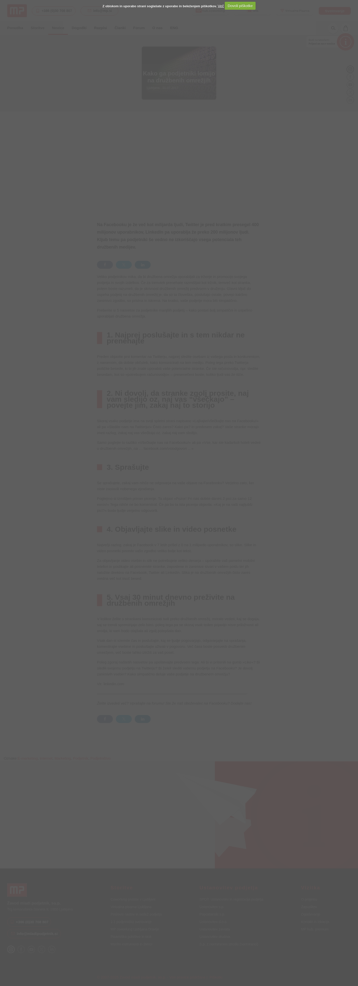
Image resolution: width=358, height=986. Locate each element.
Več (221, 5)
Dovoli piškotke (240, 5)
